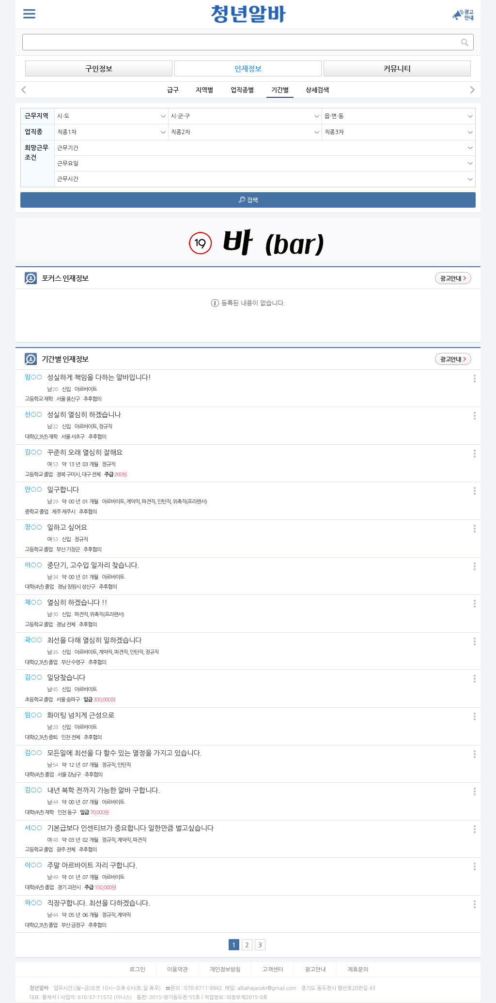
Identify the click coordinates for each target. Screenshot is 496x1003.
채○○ (33, 602)
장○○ (33, 527)
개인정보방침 (225, 970)
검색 (248, 200)
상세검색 (317, 89)
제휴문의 (357, 970)
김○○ (33, 452)
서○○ (33, 827)
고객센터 (273, 970)
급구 (173, 89)
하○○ (33, 902)
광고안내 (315, 970)
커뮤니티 (397, 68)
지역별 (204, 89)
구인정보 (98, 68)
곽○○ (33, 639)
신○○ (33, 414)
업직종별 (242, 89)
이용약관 (177, 970)
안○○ (33, 489)
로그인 (137, 970)
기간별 (280, 89)
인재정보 (248, 68)
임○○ (33, 376)
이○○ (33, 564)
